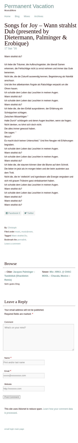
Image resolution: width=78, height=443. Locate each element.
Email (7, 371)
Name (7, 358)
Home (7, 16)
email (6, 429)
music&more (27, 232)
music (17, 232)
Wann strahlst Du (19, 236)
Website (8, 384)
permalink (21, 240)
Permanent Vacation (29, 6)
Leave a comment (12, 244)
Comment (8, 322)
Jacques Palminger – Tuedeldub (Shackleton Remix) (19, 276)
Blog (17, 16)
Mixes (27, 16)
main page (19, 429)
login (12, 429)
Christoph (12, 228)
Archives (38, 16)
